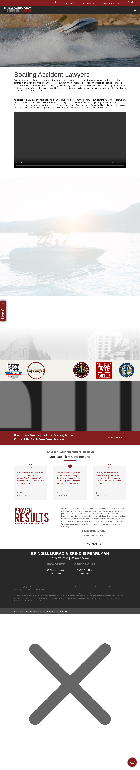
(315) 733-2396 (59, 556)
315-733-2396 (101, 4)
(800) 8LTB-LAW (80, 556)
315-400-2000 (85, 4)
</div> (16, 761)
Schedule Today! (114, 435)
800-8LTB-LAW (117, 4)
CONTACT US (94, 542)
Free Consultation (68, 3)
